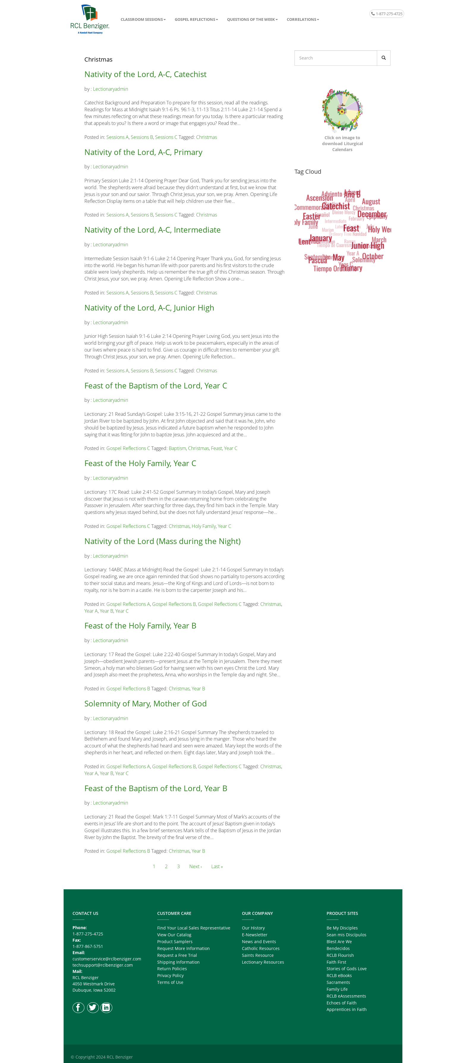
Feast (216, 448)
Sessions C (166, 137)
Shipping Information (178, 962)
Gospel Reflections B (174, 604)
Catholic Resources (261, 948)
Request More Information (183, 948)
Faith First (336, 962)
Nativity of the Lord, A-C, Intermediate (152, 229)
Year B (106, 611)
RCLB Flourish (340, 955)
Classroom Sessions (142, 19)
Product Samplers (175, 941)
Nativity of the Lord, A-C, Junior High (149, 307)
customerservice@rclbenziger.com (107, 959)
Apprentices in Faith (347, 1009)
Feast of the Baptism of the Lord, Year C (155, 385)
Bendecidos (338, 948)
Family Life (337, 989)
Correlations (301, 19)
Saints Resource (258, 955)
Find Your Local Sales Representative (193, 928)
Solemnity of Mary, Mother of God (145, 703)
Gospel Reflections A (128, 604)
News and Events (259, 941)
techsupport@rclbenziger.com (103, 965)
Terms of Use (170, 982)
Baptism (177, 448)
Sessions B (142, 137)
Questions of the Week (251, 19)
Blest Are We (339, 941)
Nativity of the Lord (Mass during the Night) (162, 541)
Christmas (206, 137)
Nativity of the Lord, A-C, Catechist (145, 74)
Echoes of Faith (342, 1003)
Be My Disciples (342, 928)
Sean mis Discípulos (346, 934)
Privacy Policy (170, 975)
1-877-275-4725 (386, 13)
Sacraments (338, 982)
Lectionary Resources (263, 962)
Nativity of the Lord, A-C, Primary (143, 152)
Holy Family (204, 526)
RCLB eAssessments (346, 996)
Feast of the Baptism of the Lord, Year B (155, 788)
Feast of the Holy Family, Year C (140, 463)
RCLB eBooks (339, 975)
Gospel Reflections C (128, 448)
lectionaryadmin (110, 89)
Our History (253, 928)
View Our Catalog (174, 934)
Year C (230, 448)
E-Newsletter (254, 934)
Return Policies (172, 968)
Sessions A (117, 137)
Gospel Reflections (195, 19)
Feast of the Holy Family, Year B (140, 625)
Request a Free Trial (177, 955)
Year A (91, 611)
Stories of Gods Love (347, 968)
